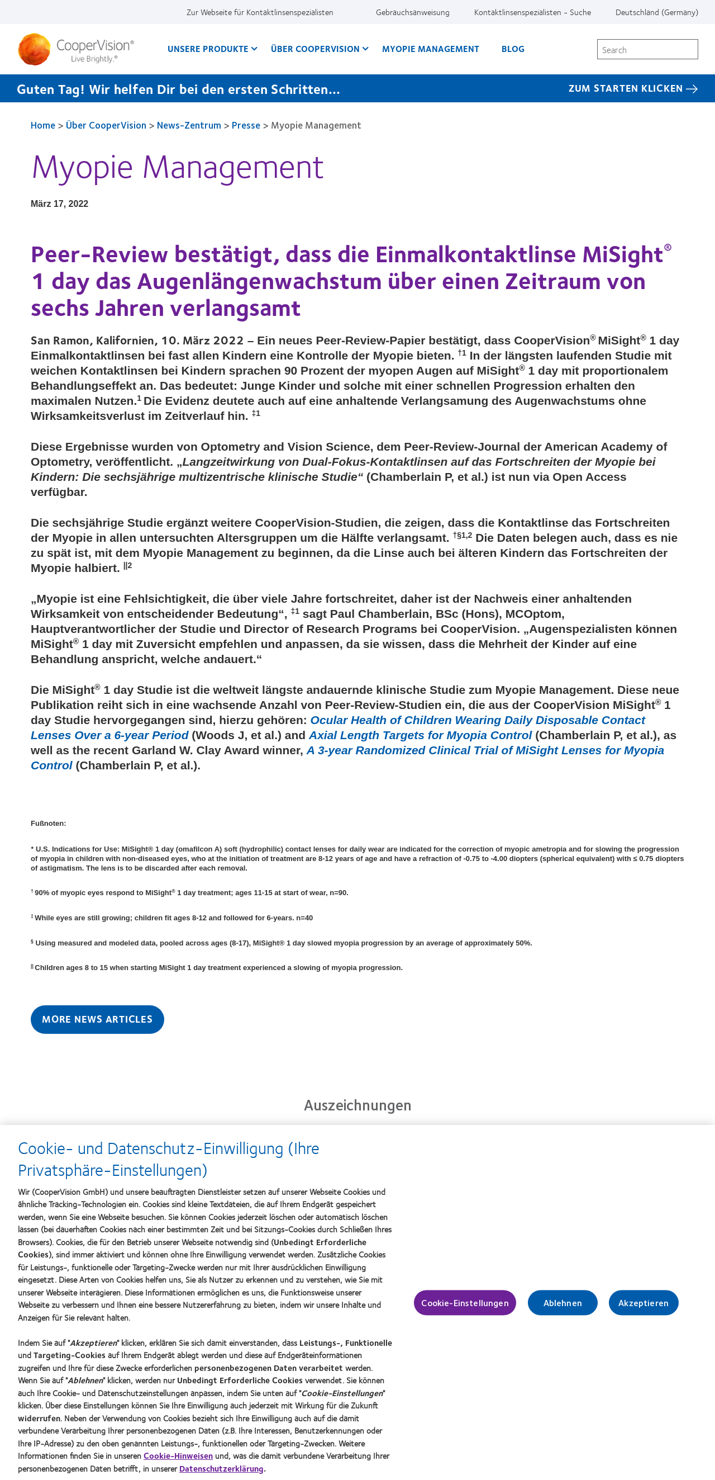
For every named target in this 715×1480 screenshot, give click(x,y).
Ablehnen (563, 1308)
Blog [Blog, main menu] (513, 48)
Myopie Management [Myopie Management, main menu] (430, 48)
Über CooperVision (106, 124)
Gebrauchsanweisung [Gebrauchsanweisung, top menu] (413, 11)
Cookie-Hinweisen (178, 1461)
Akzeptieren (643, 1308)
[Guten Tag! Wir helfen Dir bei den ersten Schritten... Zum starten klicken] (357, 88)
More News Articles (97, 1019)
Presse (246, 124)
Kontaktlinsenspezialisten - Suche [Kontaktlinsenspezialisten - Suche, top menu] (532, 11)
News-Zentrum (189, 124)
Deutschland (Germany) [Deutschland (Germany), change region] (657, 11)
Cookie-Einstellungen (464, 1308)
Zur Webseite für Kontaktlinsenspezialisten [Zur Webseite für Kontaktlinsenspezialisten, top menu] (260, 11)
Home (43, 124)
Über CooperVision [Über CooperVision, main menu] (315, 48)
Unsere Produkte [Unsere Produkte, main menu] (208, 48)
